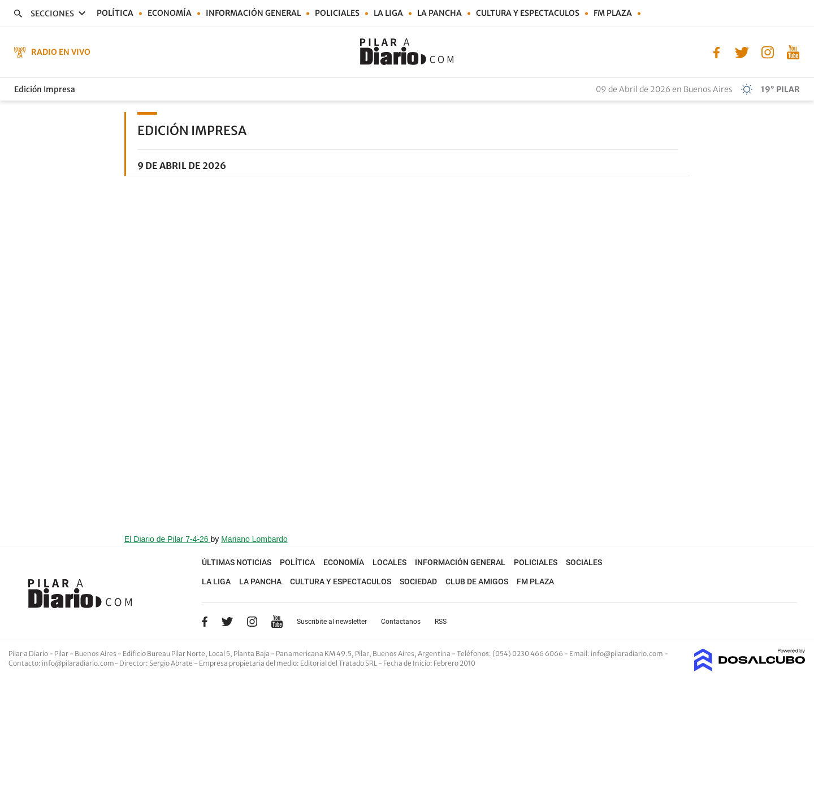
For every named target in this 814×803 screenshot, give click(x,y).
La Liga (388, 13)
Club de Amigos (476, 581)
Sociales (584, 562)
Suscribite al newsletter (332, 622)
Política (115, 13)
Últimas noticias (236, 562)
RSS (441, 622)
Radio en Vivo (60, 52)
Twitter (227, 621)
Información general (253, 13)
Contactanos (401, 622)
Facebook (204, 622)
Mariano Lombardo (254, 539)
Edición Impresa (44, 89)
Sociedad (418, 581)
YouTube (277, 621)
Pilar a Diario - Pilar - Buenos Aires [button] (63, 653)
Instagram (252, 622)
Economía (170, 13)
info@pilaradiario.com (78, 663)
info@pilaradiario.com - (629, 653)
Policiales (337, 13)
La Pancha (439, 13)
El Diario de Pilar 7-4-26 (167, 539)
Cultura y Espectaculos (527, 13)
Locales (389, 562)
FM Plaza (613, 13)
